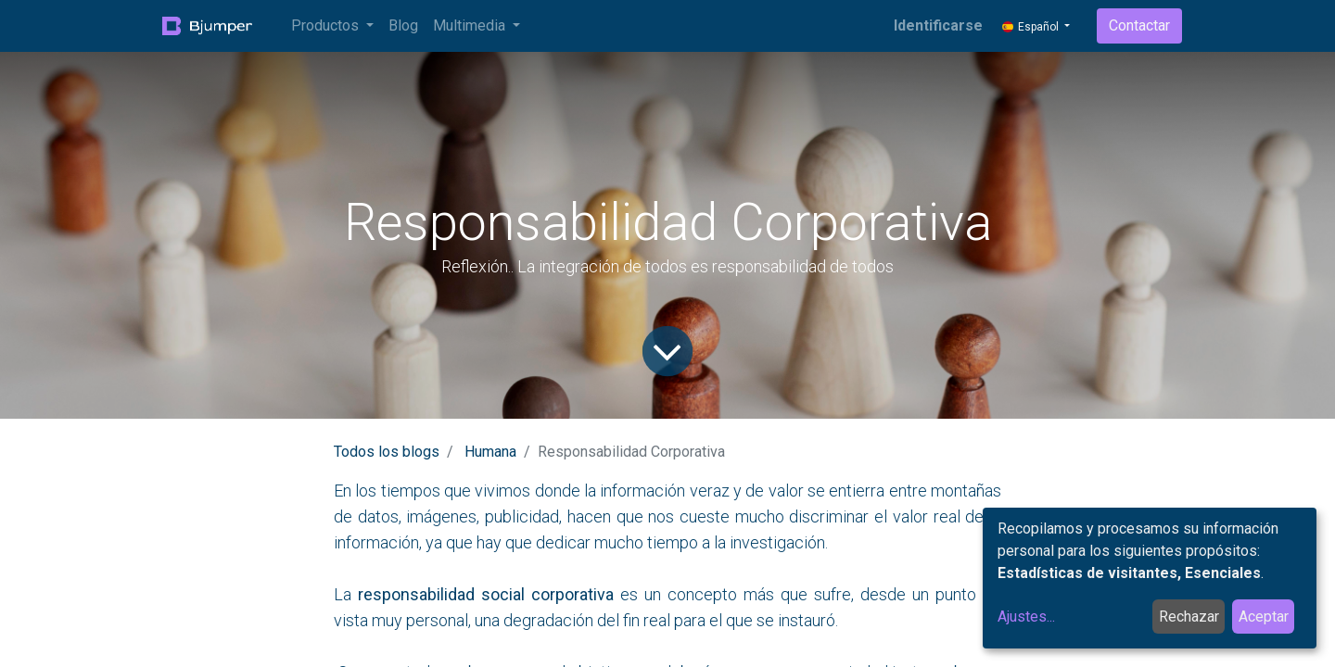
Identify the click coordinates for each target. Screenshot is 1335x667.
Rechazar (1189, 616)
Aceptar (1264, 616)
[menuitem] (403, 25)
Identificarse (938, 25)
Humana (490, 451)
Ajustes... (1026, 616)
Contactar (1139, 25)
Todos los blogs (386, 451)
